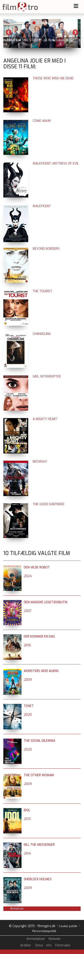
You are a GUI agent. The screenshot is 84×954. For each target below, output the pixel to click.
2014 (27, 853)
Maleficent (42, 206)
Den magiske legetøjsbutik (45, 602)
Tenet (29, 706)
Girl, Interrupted (47, 376)
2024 (28, 576)
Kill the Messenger (39, 845)
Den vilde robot (37, 567)
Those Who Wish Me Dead (53, 78)
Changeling (42, 334)
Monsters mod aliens (41, 671)
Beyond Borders (46, 249)
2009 (28, 680)
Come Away (42, 121)
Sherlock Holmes (38, 879)
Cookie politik (68, 926)
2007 (28, 611)
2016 (27, 645)
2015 (27, 819)
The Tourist (42, 291)
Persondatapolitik (44, 931)
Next (75, 32)
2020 (28, 715)
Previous (9, 32)
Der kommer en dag (39, 636)
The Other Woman (39, 775)
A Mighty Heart (45, 419)
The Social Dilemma (39, 741)
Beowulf (40, 462)
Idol (27, 810)
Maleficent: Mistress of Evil (56, 163)
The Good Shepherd (48, 504)
